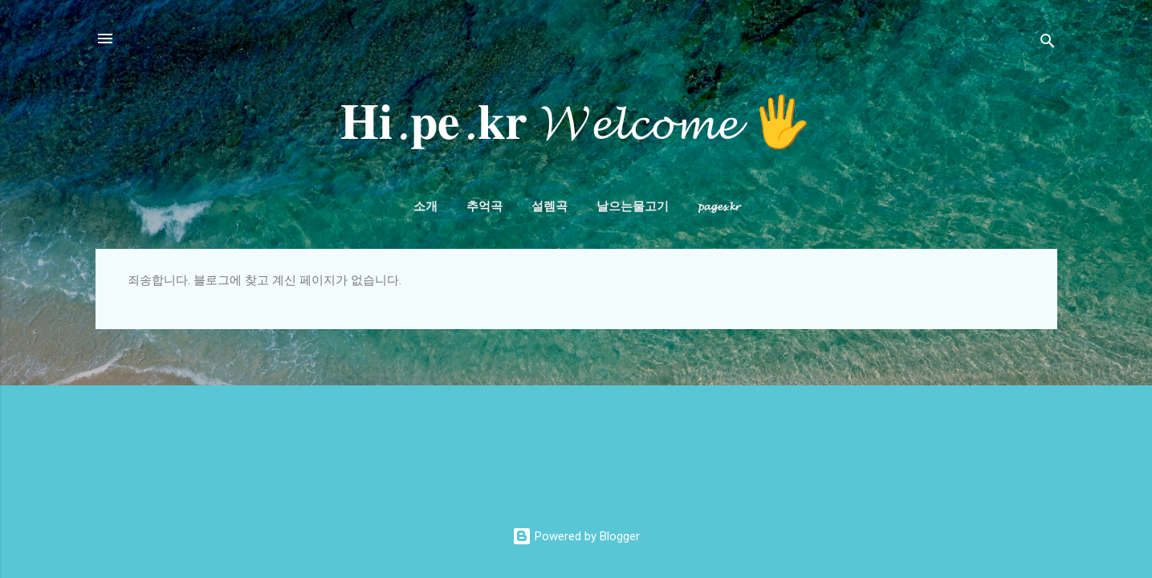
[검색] (1047, 43)
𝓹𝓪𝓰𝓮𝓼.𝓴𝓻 (718, 206)
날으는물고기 (632, 206)
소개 (425, 206)
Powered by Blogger (576, 536)
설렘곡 (549, 206)
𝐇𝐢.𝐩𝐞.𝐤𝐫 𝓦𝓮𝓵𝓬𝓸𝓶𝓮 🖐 (576, 122)
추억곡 (484, 206)
